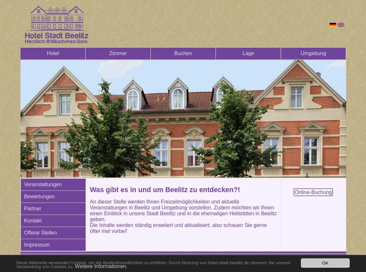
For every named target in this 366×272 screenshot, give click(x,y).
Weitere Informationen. (101, 266)
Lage (248, 53)
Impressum (37, 245)
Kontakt (33, 220)
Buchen (183, 53)
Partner (32, 208)
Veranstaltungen (43, 184)
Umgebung (313, 53)
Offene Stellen (40, 232)
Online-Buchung (313, 192)
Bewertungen (39, 196)
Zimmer (118, 53)
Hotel (53, 53)
